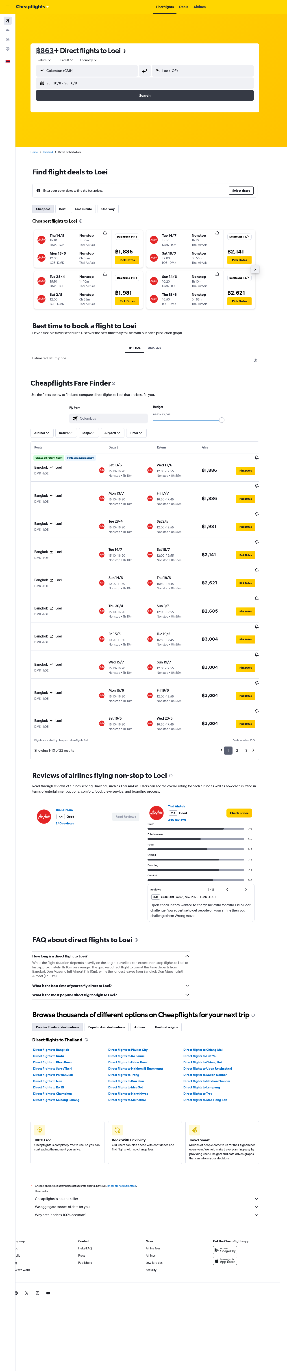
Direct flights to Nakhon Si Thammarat (142, 1018)
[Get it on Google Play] (232, 1200)
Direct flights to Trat (204, 1043)
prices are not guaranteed (128, 1135)
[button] (8, 7)
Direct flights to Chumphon (59, 1043)
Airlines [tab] (146, 977)
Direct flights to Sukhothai (133, 1050)
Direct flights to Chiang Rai (209, 1012)
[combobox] (51, 60)
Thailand (54, 152)
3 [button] (253, 700)
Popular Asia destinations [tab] (113, 977)
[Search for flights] (7, 20)
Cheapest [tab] (49, 209)
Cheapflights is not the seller (153, 1149)
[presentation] (131, 51)
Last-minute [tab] (89, 209)
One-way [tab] (114, 209)
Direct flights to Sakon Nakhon (212, 1025)
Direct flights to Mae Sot (132, 1037)
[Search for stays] (7, 30)
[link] (246, 763)
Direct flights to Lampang (208, 1037)
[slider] (228, 420)
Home (40, 152)
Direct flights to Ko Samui (133, 1006)
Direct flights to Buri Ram (132, 1031)
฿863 (51, 50)
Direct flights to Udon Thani (134, 1012)
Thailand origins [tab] (172, 977)
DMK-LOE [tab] (161, 348)
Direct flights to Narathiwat (134, 1043)
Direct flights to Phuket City (134, 1000)
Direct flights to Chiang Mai (209, 1000)
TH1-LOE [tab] (141, 348)
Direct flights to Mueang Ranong (63, 1050)
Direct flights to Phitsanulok (59, 1025)
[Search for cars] (7, 39)
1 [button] (234, 700)
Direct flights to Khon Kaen (59, 1012)
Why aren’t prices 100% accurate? (153, 1165)
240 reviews (71, 773)
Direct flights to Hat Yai (206, 1006)
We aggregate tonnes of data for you (153, 1157)
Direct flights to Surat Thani (59, 1018)
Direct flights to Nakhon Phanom (213, 1031)
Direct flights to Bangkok (58, 1000)
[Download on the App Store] (232, 1211)
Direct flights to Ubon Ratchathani (214, 1018)
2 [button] (244, 700)
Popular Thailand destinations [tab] (64, 977)
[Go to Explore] (7, 48)
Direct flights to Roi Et (55, 1037)
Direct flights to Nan (54, 1031)
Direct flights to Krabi (55, 1006)
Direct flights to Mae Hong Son (211, 1050)
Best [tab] (69, 209)
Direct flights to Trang (130, 1025)
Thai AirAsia (70, 760)
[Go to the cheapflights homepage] (32, 7)
